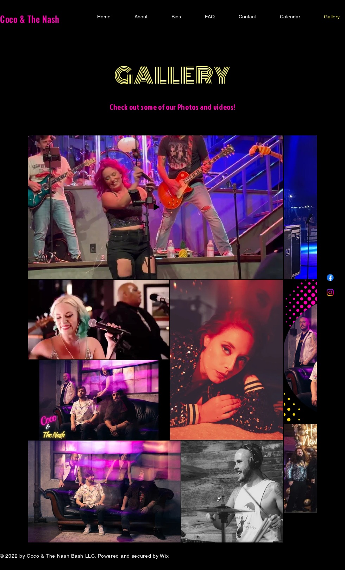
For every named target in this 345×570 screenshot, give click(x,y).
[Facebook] (330, 277)
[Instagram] (330, 292)
